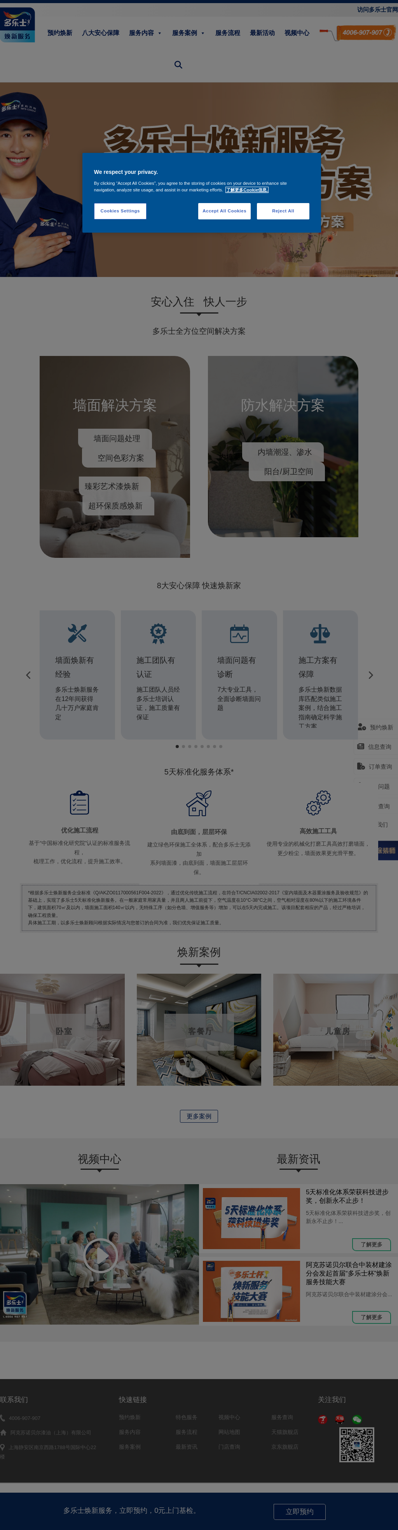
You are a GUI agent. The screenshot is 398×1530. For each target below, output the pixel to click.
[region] (201, 193)
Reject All (283, 211)
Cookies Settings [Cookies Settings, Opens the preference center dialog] (120, 211)
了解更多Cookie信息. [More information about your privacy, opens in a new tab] (247, 190)
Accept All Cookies (224, 211)
